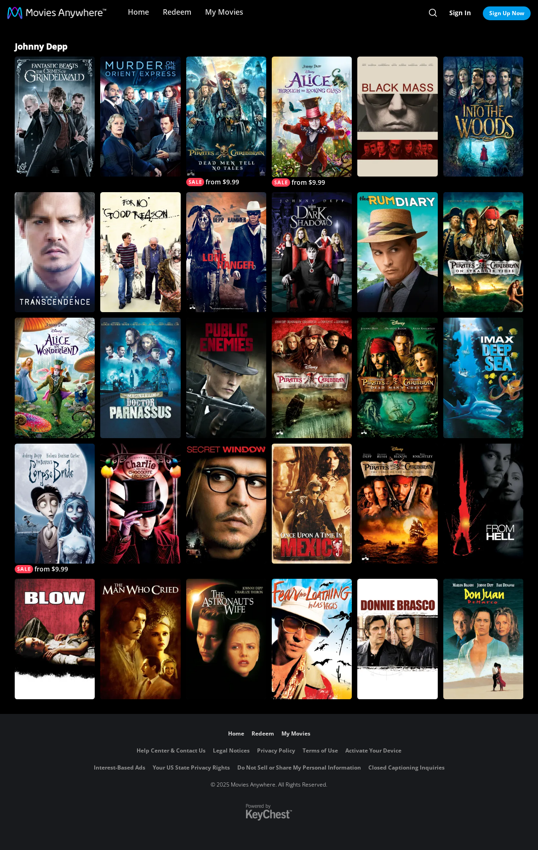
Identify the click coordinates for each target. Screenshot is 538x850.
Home (138, 12)
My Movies (224, 12)
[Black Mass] (397, 117)
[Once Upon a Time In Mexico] (312, 504)
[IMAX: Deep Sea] (483, 378)
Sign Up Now (506, 13)
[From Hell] (483, 504)
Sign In (460, 12)
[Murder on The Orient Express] (140, 117)
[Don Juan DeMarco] (483, 639)
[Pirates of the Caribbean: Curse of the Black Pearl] (397, 504)
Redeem (177, 12)
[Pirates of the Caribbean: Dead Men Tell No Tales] (226, 121)
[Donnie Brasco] (397, 639)
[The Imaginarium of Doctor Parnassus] (140, 378)
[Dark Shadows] (312, 252)
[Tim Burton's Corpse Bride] (55, 508)
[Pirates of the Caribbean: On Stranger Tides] (483, 252)
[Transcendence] (55, 252)
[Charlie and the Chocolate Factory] (140, 504)
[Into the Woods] (483, 117)
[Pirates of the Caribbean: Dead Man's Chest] (397, 378)
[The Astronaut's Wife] (226, 639)
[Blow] (55, 639)
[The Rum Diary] (397, 252)
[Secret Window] (226, 504)
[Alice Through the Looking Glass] (312, 122)
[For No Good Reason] (140, 252)
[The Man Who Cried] (140, 639)
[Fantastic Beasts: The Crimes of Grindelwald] (55, 117)
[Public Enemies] (226, 378)
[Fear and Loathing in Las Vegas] (312, 639)
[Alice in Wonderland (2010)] (55, 378)
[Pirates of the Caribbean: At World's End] (312, 378)
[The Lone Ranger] (226, 252)
